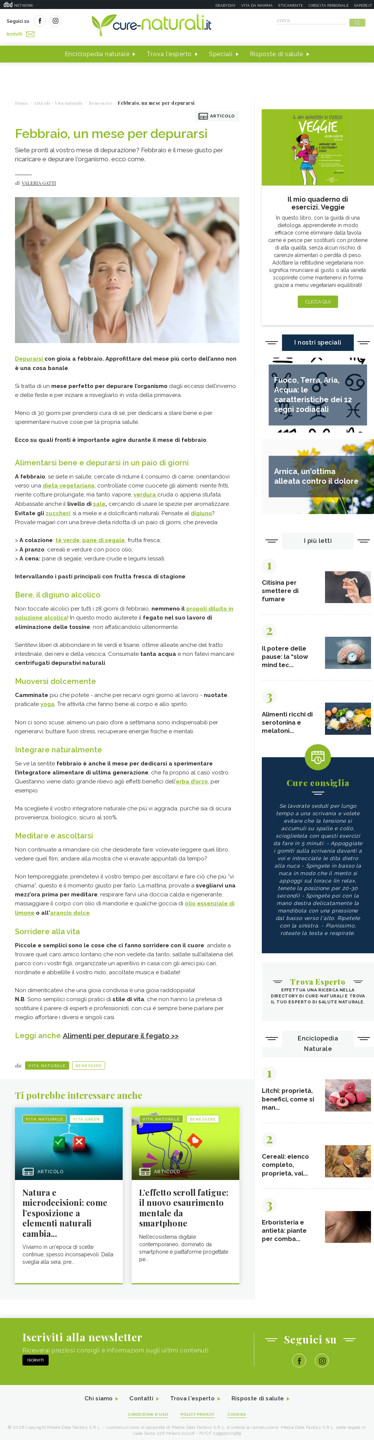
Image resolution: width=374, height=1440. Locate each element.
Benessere (89, 1060)
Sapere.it (363, 5)
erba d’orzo (192, 777)
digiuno (201, 510)
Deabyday (225, 5)
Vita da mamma (257, 5)
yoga (47, 700)
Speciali (221, 51)
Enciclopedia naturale (97, 51)
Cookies (240, 1410)
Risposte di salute (277, 51)
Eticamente (290, 5)
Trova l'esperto (169, 51)
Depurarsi (30, 356)
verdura (145, 492)
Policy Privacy (198, 1410)
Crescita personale (329, 5)
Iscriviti (91, 21)
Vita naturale (47, 1060)
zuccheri (58, 510)
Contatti (139, 1394)
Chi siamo (95, 1394)
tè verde (67, 536)
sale (99, 501)
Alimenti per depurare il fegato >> (123, 1030)
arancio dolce (70, 908)
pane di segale (103, 536)
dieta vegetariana (69, 483)
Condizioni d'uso (145, 1410)
